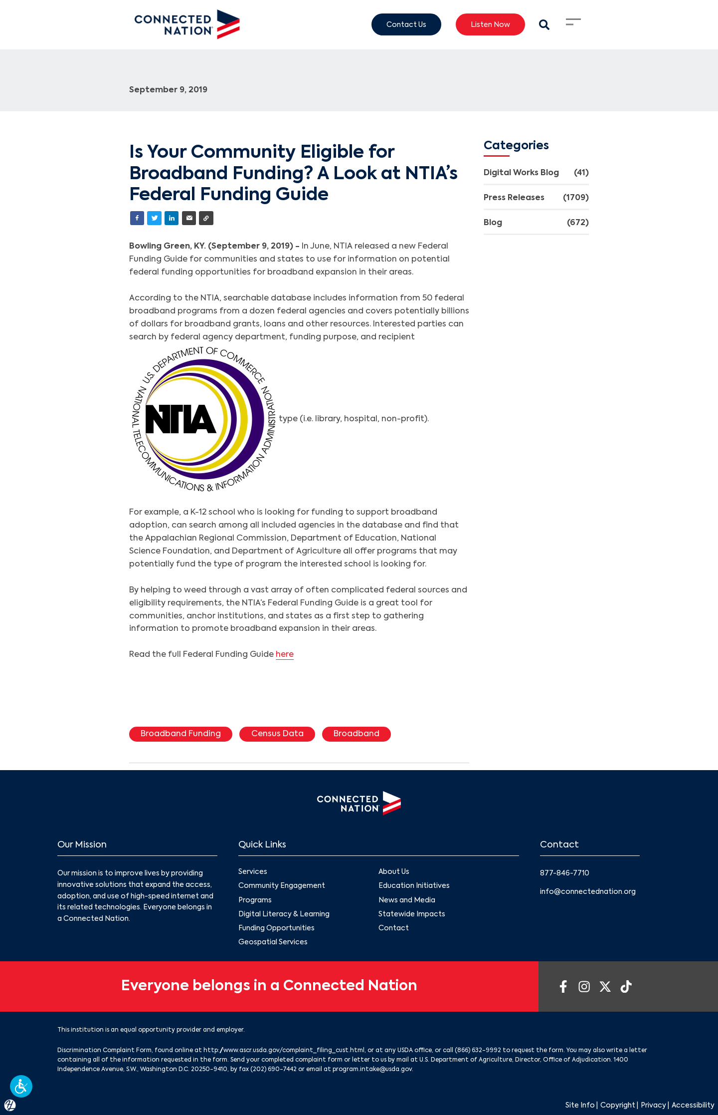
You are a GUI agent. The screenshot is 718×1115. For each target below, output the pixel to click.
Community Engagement (281, 886)
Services (252, 871)
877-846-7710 (564, 873)
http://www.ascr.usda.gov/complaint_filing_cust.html (283, 1051)
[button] (21, 1086)
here (285, 655)
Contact (393, 928)
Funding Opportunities (276, 928)
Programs (255, 900)
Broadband (356, 734)
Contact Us (406, 24)
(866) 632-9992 (478, 1051)
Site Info (580, 1105)
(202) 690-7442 (273, 1070)
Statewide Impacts (411, 914)
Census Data (277, 734)
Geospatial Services (273, 942)
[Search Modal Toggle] (544, 24)
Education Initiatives (414, 886)
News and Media (406, 900)
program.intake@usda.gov (372, 1070)
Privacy (653, 1105)
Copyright (617, 1105)
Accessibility (693, 1105)
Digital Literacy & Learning (284, 914)
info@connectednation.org (588, 891)
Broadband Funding (181, 734)
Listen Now (490, 24)
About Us (393, 871)
